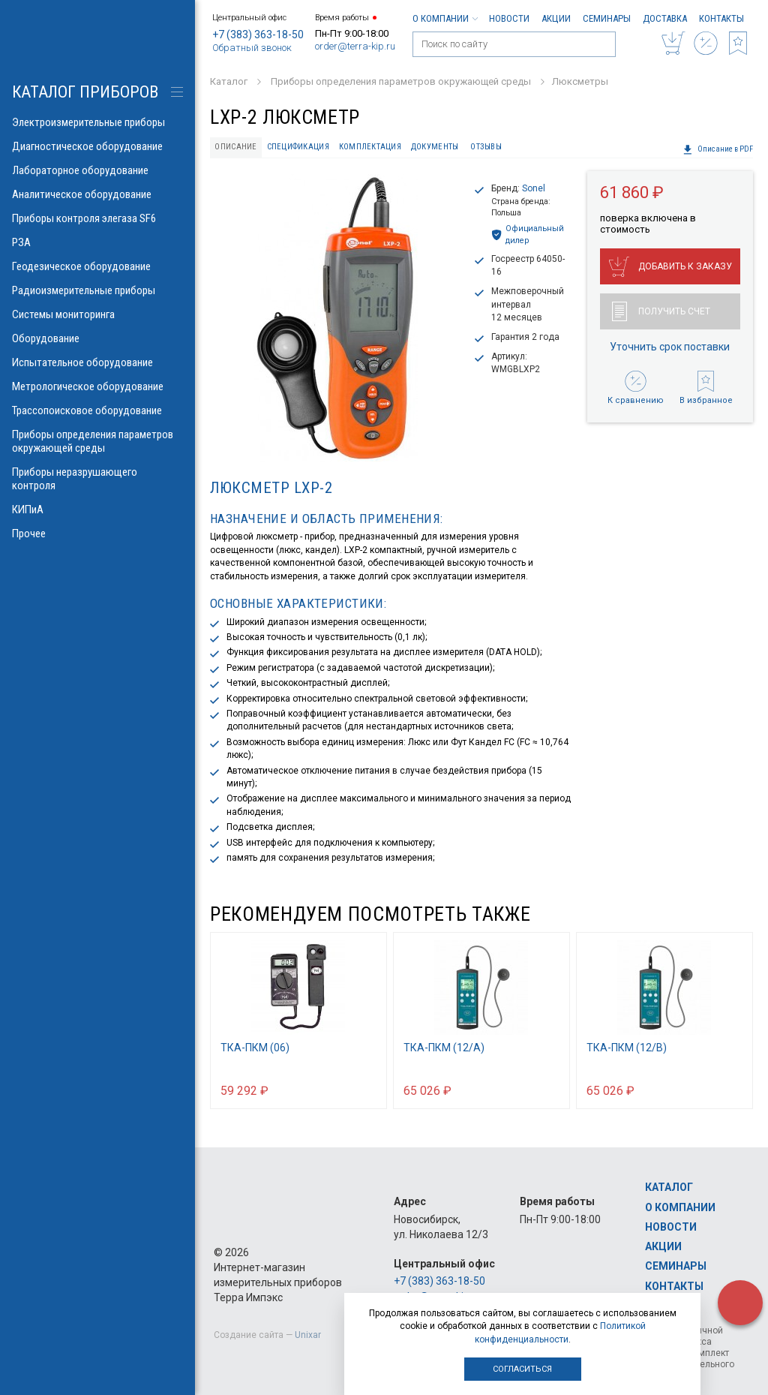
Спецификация (298, 147)
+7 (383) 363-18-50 (258, 35)
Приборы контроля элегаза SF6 (97, 218)
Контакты (721, 18)
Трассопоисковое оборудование (97, 410)
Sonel (533, 188)
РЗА (97, 242)
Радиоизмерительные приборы (97, 290)
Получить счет (661, 311)
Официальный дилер (527, 234)
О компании (444, 18)
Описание (235, 147)
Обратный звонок (252, 47)
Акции (556, 18)
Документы (434, 147)
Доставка (665, 18)
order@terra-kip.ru (355, 46)
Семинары (607, 18)
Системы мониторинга (97, 314)
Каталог (669, 1187)
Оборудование (97, 338)
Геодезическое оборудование (97, 266)
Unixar (308, 1335)
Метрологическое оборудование (97, 386)
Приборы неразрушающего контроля (97, 478)
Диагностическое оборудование (97, 146)
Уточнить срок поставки (670, 347)
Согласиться (522, 1369)
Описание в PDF (717, 149)
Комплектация (370, 147)
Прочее (97, 533)
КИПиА (97, 509)
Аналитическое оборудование (97, 194)
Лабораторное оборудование (97, 170)
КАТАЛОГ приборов (85, 92)
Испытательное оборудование (97, 362)
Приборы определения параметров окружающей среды (97, 441)
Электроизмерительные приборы (97, 122)
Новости (509, 18)
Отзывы (486, 147)
